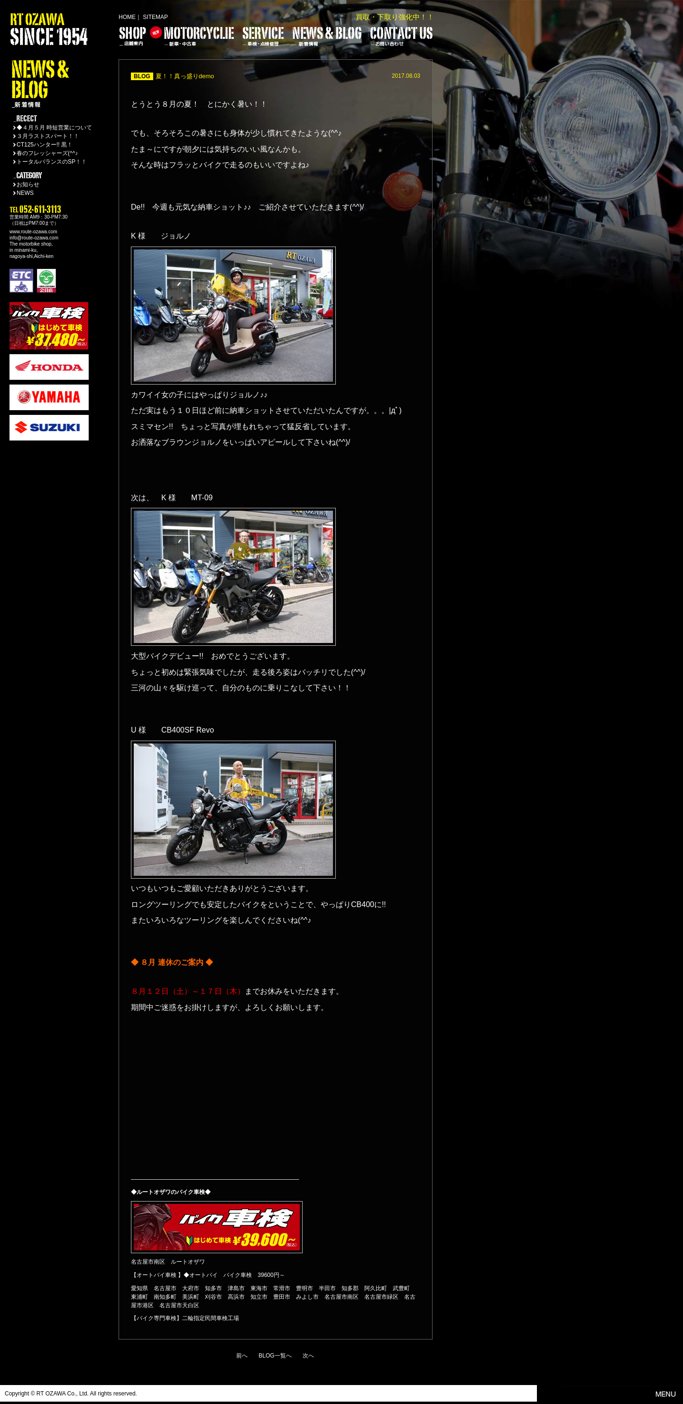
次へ (308, 1355)
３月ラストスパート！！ (48, 136)
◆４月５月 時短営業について (54, 127)
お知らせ (28, 184)
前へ (242, 1355)
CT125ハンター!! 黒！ (45, 144)
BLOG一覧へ (274, 1355)
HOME (127, 17)
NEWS (25, 193)
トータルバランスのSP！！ (52, 161)
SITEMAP (155, 17)
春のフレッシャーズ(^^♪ (47, 153)
